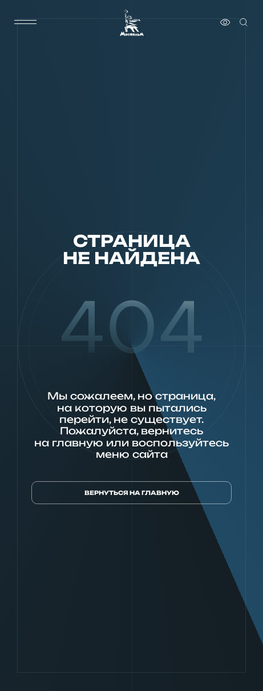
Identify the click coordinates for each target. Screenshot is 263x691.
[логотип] (132, 22)
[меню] (25, 22)
